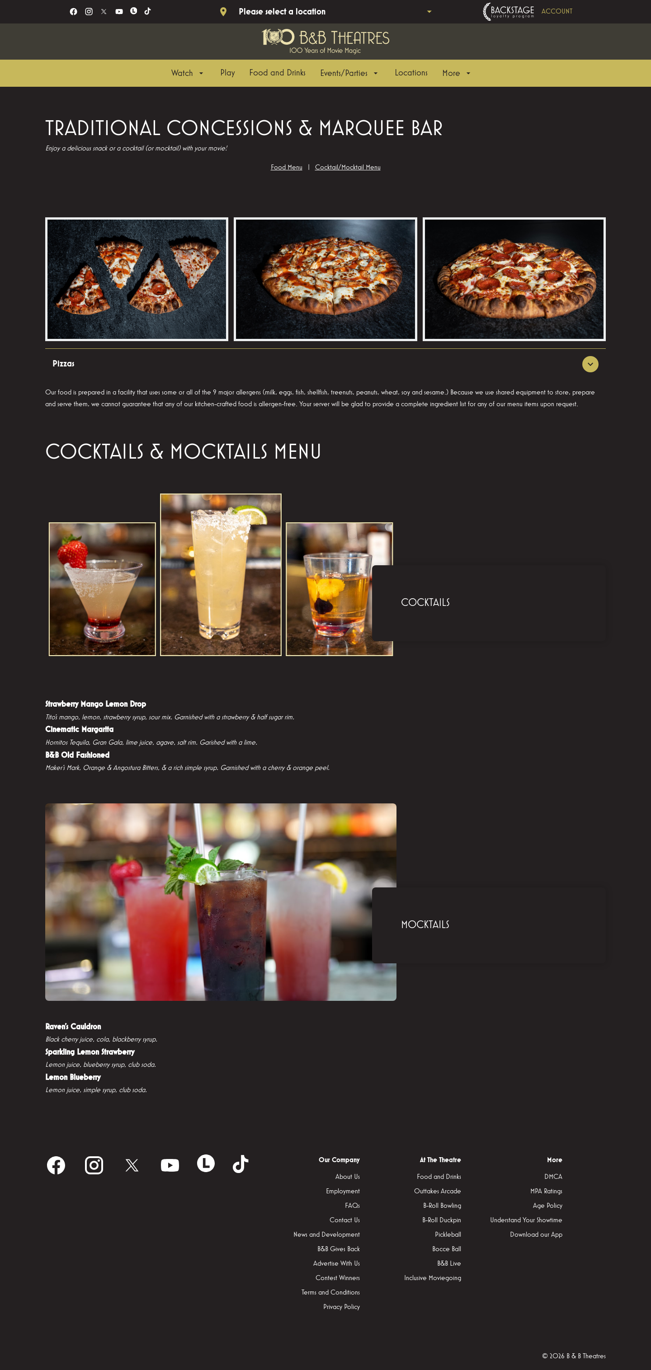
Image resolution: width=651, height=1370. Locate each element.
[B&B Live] (449, 1264)
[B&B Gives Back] (338, 1250)
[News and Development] (326, 1235)
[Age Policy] (547, 1206)
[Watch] (188, 73)
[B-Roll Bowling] (442, 1206)
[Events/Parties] (350, 73)
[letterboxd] (133, 10)
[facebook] (73, 11)
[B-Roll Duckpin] (441, 1221)
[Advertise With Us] (336, 1264)
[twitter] (103, 11)
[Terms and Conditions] (331, 1293)
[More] (457, 73)
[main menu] (322, 73)
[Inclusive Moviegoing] (432, 1278)
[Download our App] (536, 1235)
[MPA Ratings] (546, 1192)
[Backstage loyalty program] (540, 12)
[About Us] (347, 1177)
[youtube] (119, 11)
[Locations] (411, 73)
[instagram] (89, 11)
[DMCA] (553, 1177)
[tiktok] (148, 11)
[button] (137, 279)
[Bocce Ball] (446, 1250)
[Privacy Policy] (341, 1307)
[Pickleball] (448, 1235)
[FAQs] (352, 1206)
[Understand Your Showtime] (526, 1221)
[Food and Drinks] (277, 73)
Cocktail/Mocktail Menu (348, 167)
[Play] (227, 73)
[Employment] (343, 1192)
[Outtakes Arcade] (437, 1192)
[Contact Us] (345, 1221)
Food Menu (286, 167)
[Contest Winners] (338, 1278)
